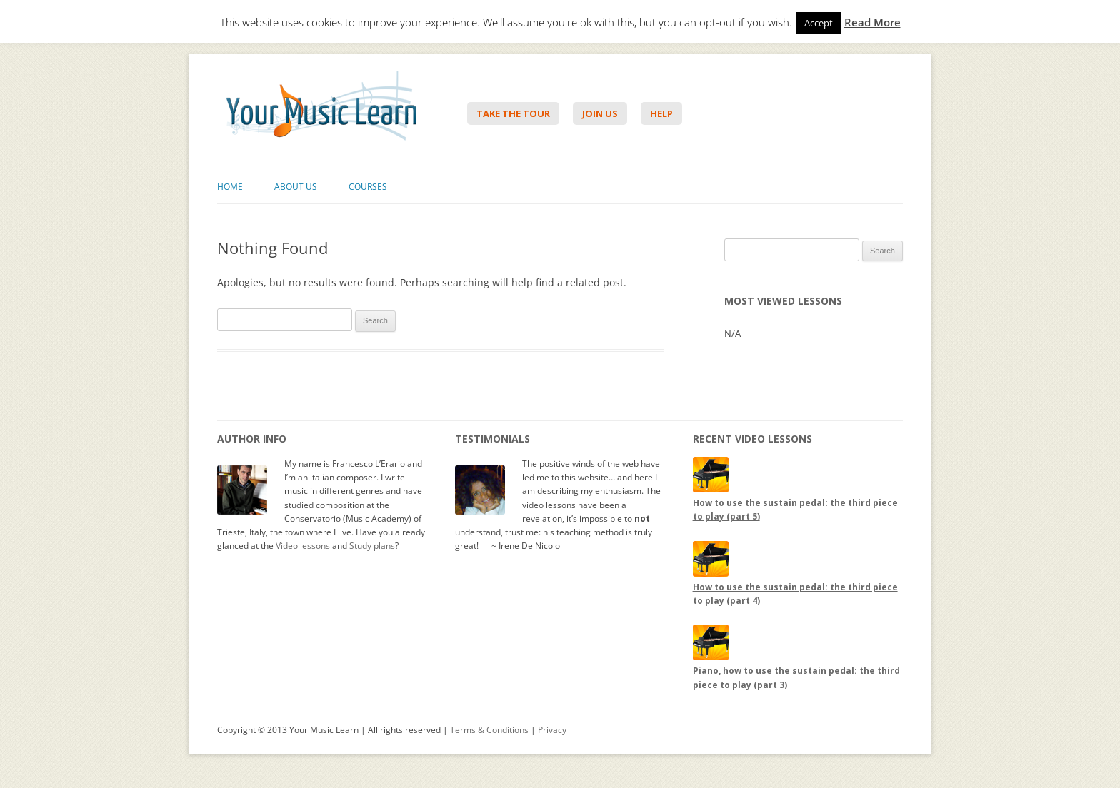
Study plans (372, 546)
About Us (295, 187)
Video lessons (303, 546)
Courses (368, 187)
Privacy (552, 730)
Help (661, 113)
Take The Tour (513, 113)
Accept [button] (818, 22)
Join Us (600, 113)
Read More (872, 22)
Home (230, 187)
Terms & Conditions (489, 730)
